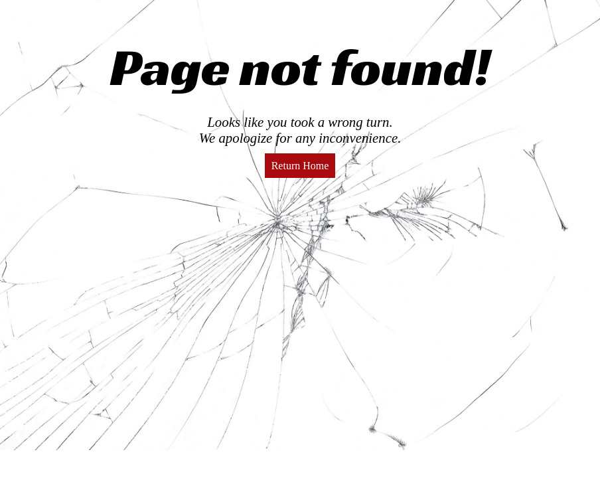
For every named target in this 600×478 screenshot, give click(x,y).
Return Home (300, 165)
